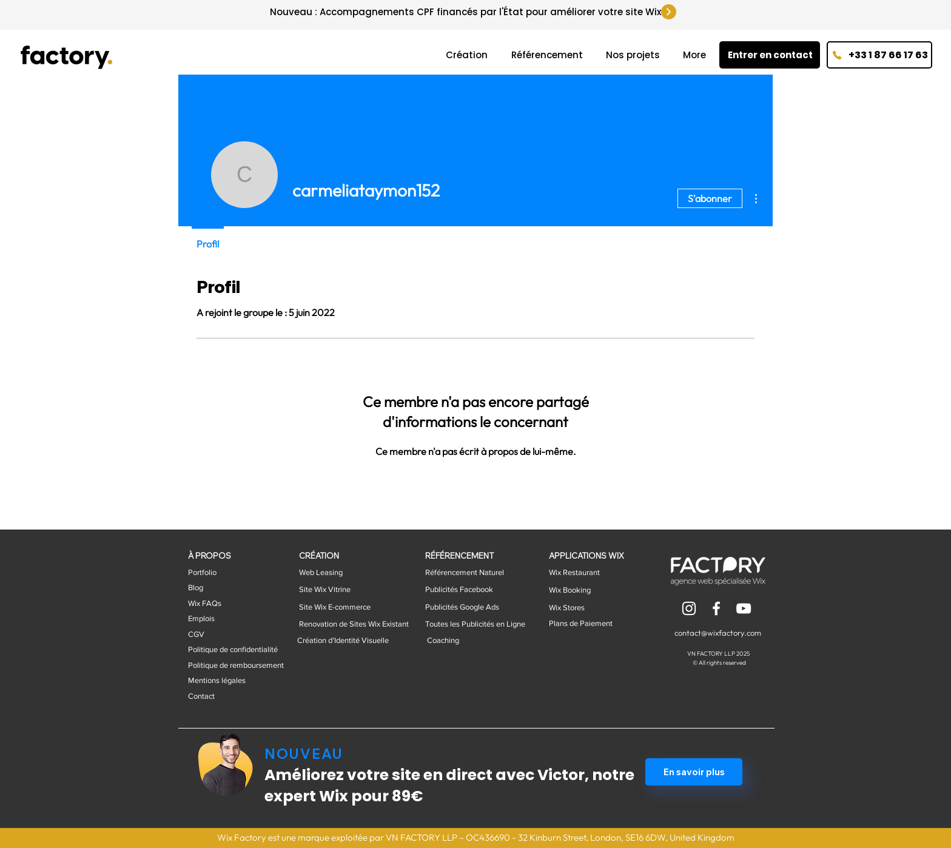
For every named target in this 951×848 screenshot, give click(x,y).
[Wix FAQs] (222, 603)
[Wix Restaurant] (583, 573)
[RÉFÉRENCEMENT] (471, 556)
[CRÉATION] (333, 556)
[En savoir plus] (693, 772)
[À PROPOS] (222, 556)
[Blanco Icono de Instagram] (689, 608)
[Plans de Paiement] (595, 623)
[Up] (668, 11)
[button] (222, 588)
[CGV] (234, 634)
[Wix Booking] (583, 590)
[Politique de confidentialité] (234, 650)
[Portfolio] (222, 573)
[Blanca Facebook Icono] (716, 608)
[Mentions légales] (234, 681)
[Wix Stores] (595, 608)
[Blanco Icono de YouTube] (743, 608)
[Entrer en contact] (769, 55)
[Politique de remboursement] (236, 665)
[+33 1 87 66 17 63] (879, 55)
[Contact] (234, 696)
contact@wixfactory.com (717, 633)
